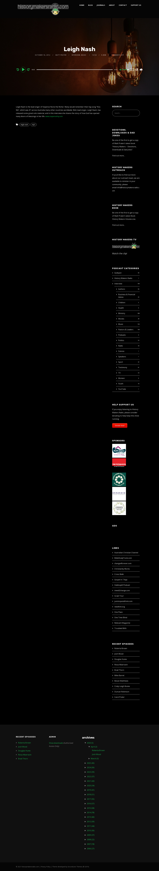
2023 (90, 772)
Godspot (117, 273)
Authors (121, 289)
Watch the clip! (119, 253)
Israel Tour (119, 596)
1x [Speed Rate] (131, 69)
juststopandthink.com (123, 601)
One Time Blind (120, 617)
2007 (90, 844)
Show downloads (56, 743)
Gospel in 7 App (120, 579)
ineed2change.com (122, 590)
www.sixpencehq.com (54, 116)
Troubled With (120, 628)
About (112, 5)
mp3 (33, 124)
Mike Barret (119, 675)
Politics (121, 340)
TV (119, 373)
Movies (121, 319)
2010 (90, 830)
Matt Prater (61, 55)
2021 (90, 781)
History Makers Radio (123, 278)
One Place (118, 612)
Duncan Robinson (121, 691)
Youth (120, 383)
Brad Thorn (119, 670)
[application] (75, 69)
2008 (90, 839)
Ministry (121, 313)
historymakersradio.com (30, 867)
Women (121, 378)
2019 (90, 790)
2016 (90, 803)
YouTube (122, 389)
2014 (90, 812)
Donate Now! (120, 425)
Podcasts (122, 335)
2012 (90, 821)
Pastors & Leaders (125, 329)
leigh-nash (24, 124)
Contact (123, 5)
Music (120, 324)
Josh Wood (118, 654)
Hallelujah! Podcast (122, 585)
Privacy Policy (45, 867)
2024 (90, 767)
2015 (90, 808)
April (94, 747)
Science (121, 351)
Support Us (136, 5)
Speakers (122, 356)
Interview (118, 283)
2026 (90, 743)
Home (81, 5)
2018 (90, 794)
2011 (90, 826)
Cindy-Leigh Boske (122, 686)
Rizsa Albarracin (121, 664)
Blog (90, 5)
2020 (90, 785)
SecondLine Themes (75, 867)
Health (121, 308)
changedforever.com (122, 563)
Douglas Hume (120, 659)
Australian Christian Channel (126, 552)
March (95, 758)
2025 (90, 763)
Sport (120, 362)
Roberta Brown (120, 648)
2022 (90, 776)
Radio (120, 346)
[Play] (23, 69)
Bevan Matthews (121, 681)
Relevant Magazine (122, 623)
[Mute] (121, 70)
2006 (90, 848)
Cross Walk (119, 574)
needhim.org (119, 606)
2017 (90, 799)
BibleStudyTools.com (123, 558)
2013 (90, 817)
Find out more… (118, 155)
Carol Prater (119, 697)
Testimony (122, 367)
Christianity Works (122, 569)
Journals (101, 5)
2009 (90, 835)
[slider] (75, 69)
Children (121, 302)
